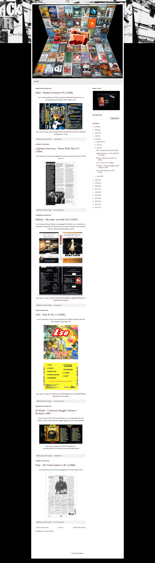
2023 (96, 133)
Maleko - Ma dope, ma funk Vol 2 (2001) (57, 219)
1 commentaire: (57, 305)
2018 (96, 186)
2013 (96, 201)
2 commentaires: (57, 139)
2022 (96, 136)
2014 (96, 198)
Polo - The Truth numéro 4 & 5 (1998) (55, 465)
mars (98, 148)
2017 (96, 189)
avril (98, 145)
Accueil (60, 527)
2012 (96, 204)
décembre (100, 142)
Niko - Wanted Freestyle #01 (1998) (54, 92)
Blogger (80, 553)
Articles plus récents (42, 527)
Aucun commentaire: (59, 210)
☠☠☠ (36, 81)
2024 (96, 130)
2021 (96, 139)
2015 (96, 195)
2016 (96, 192)
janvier (99, 176)
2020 (96, 180)
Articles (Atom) (49, 531)
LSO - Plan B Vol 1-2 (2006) (50, 314)
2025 (96, 127)
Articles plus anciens (79, 527)
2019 (96, 183)
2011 (96, 207)
